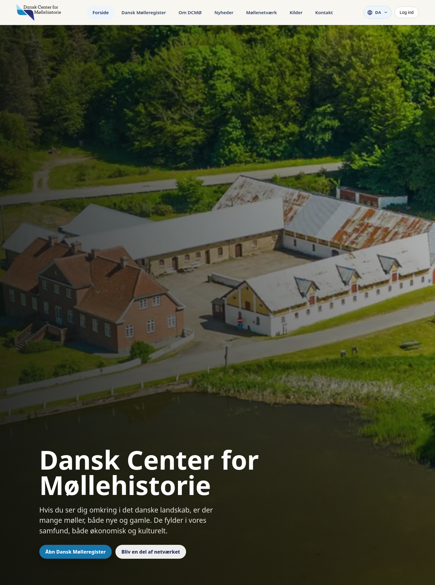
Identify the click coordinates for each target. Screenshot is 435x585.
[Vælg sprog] (377, 12)
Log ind (407, 12)
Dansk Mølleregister (143, 12)
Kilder (296, 12)
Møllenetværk (261, 12)
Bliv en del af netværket (150, 551)
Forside (100, 12)
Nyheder (224, 12)
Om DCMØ (190, 12)
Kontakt (324, 12)
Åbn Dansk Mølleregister (75, 551)
